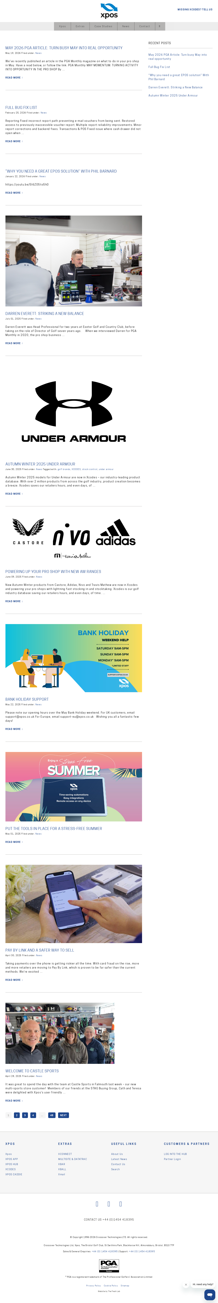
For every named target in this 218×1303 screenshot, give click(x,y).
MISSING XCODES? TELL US (195, 9)
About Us (117, 1154)
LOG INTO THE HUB (175, 1154)
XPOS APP (11, 1159)
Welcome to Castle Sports (34, 1070)
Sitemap (125, 1286)
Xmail (61, 1174)
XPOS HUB (11, 1164)
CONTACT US (91, 1220)
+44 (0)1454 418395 (119, 1220)
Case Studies (103, 26)
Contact (144, 26)
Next (63, 1115)
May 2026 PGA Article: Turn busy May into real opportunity (69, 47)
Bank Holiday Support (29, 699)
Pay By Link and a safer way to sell (43, 950)
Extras (80, 26)
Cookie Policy (111, 1286)
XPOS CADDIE (13, 1174)
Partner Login (172, 1159)
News (125, 26)
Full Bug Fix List (22, 107)
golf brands (64, 469)
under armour (106, 469)
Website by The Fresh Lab (109, 1291)
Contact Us (118, 1164)
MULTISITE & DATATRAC (72, 1159)
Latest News (119, 1159)
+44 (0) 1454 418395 (106, 1252)
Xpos (62, 26)
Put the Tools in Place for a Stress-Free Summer (58, 828)
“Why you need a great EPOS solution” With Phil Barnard (66, 171)
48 (51, 1115)
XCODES (76, 469)
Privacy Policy (93, 1286)
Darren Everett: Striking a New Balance (48, 313)
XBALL (62, 1169)
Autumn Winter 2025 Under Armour (43, 463)
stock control (90, 469)
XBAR (61, 1164)
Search (115, 1169)
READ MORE (13, 77)
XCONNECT (65, 1154)
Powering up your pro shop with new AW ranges (58, 571)
